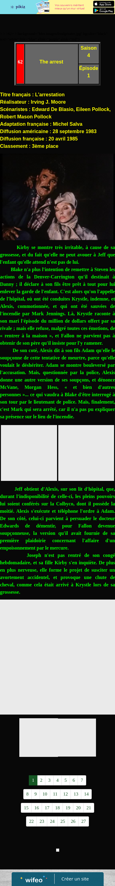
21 (88, 807)
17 (47, 807)
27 (83, 821)
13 (76, 794)
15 (26, 807)
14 (86, 794)
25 (62, 821)
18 (57, 807)
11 (55, 794)
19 (68, 807)
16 (36, 807)
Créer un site (75, 879)
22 (31, 821)
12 (65, 794)
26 (73, 821)
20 (78, 807)
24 (52, 821)
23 (42, 821)
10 (45, 794)
